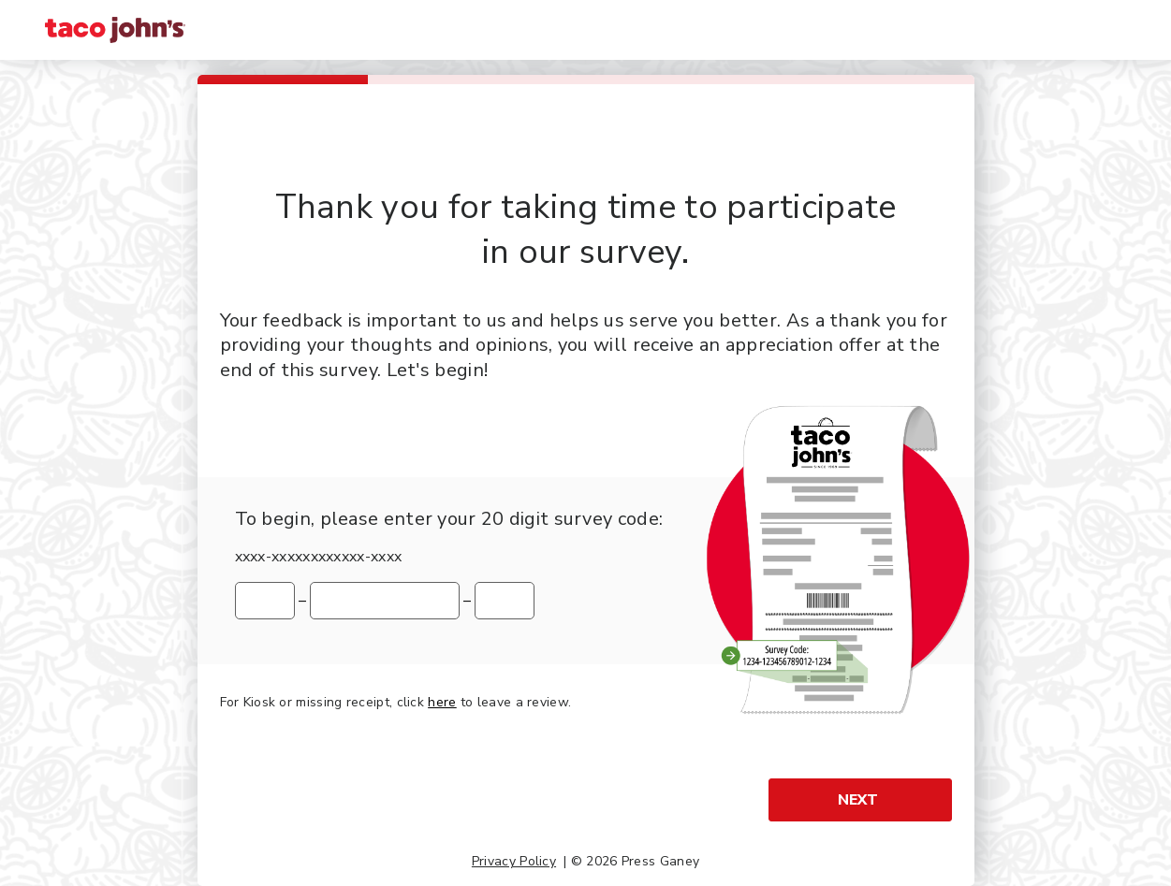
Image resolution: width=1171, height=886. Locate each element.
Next (858, 800)
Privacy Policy (514, 861)
